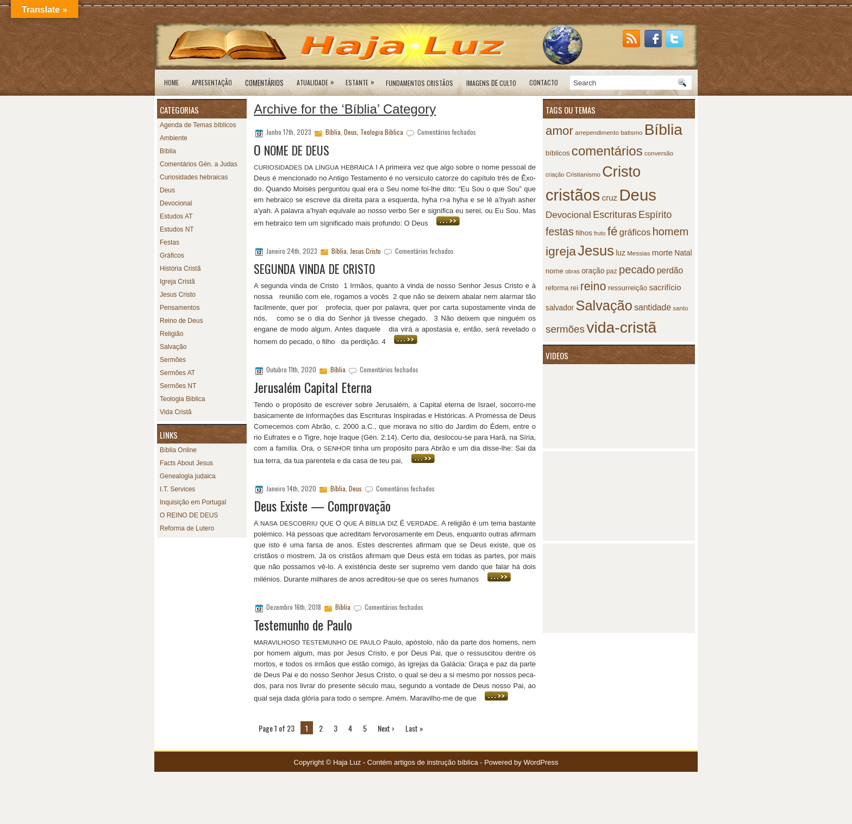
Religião (171, 334)
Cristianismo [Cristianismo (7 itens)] (583, 174)
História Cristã (180, 268)
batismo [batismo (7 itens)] (631, 132)
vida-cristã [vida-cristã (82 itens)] (621, 327)
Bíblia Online (178, 450)
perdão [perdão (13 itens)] (670, 270)
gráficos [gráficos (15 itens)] (635, 232)
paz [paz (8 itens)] (611, 271)
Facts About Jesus (186, 463)
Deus (167, 190)
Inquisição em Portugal (193, 502)
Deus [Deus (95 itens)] (637, 195)
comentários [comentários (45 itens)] (607, 150)
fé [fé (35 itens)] (612, 231)
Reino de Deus (181, 320)
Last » (414, 728)
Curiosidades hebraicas (194, 177)
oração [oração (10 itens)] (592, 271)
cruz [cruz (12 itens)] (609, 197)
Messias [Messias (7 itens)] (638, 253)
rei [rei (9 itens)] (575, 288)
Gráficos (172, 255)
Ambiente (173, 138)
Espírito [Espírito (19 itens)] (655, 214)
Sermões (173, 360)
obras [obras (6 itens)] (572, 271)
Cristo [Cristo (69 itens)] (621, 171)
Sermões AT (177, 373)
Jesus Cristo (178, 294)
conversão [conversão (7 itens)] (658, 153)
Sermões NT (178, 386)
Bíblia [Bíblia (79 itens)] (663, 129)
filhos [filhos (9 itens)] (583, 233)
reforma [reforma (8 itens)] (557, 288)
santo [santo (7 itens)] (680, 308)
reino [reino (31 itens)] (593, 286)
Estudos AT (176, 216)
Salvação (173, 347)
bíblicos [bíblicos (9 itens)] (558, 153)
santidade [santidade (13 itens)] (652, 307)
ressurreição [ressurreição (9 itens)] (627, 288)
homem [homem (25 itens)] (670, 232)
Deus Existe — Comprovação (322, 505)
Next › (386, 728)
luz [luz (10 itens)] (620, 253)
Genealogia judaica (188, 476)
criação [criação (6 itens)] (555, 174)
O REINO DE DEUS (189, 515)
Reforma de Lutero (187, 528)
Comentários (264, 82)
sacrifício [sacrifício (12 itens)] (665, 287)
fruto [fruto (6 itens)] (599, 233)
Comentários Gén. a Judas (198, 164)
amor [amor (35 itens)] (559, 131)
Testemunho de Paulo (303, 624)
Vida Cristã (175, 412)
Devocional (176, 203)
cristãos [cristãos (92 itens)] (573, 195)
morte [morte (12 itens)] (662, 252)
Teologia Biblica (182, 399)
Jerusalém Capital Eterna (313, 387)
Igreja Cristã (177, 281)
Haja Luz (347, 762)
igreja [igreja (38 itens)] (561, 251)
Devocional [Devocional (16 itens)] (568, 215)
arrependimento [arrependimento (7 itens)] (596, 132)
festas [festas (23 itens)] (560, 232)
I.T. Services (177, 489)
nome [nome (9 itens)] (554, 271)
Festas (169, 242)
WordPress (540, 762)
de (491, 82)
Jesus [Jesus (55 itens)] (596, 250)
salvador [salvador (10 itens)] (560, 308)
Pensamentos (179, 307)
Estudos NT (177, 229)
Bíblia (168, 151)
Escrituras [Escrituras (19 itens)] (614, 214)
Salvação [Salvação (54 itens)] (604, 305)
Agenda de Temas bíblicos (198, 125)
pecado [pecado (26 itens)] (637, 270)
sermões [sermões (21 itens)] (565, 329)
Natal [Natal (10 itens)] (683, 253)
